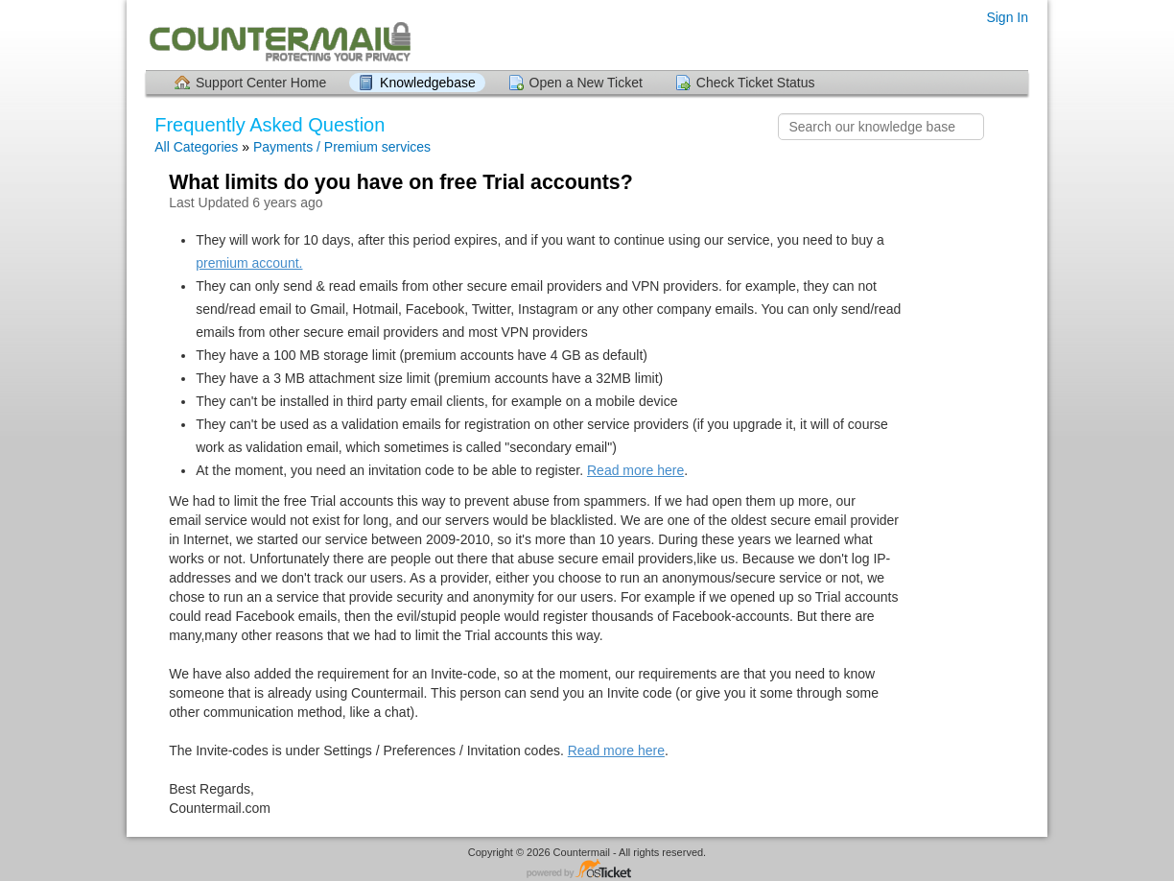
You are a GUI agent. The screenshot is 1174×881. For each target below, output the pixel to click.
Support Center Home (261, 82)
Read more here (635, 470)
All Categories (196, 147)
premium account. (249, 263)
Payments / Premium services (342, 147)
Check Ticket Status (755, 82)
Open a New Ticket (586, 82)
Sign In (1007, 17)
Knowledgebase (428, 82)
